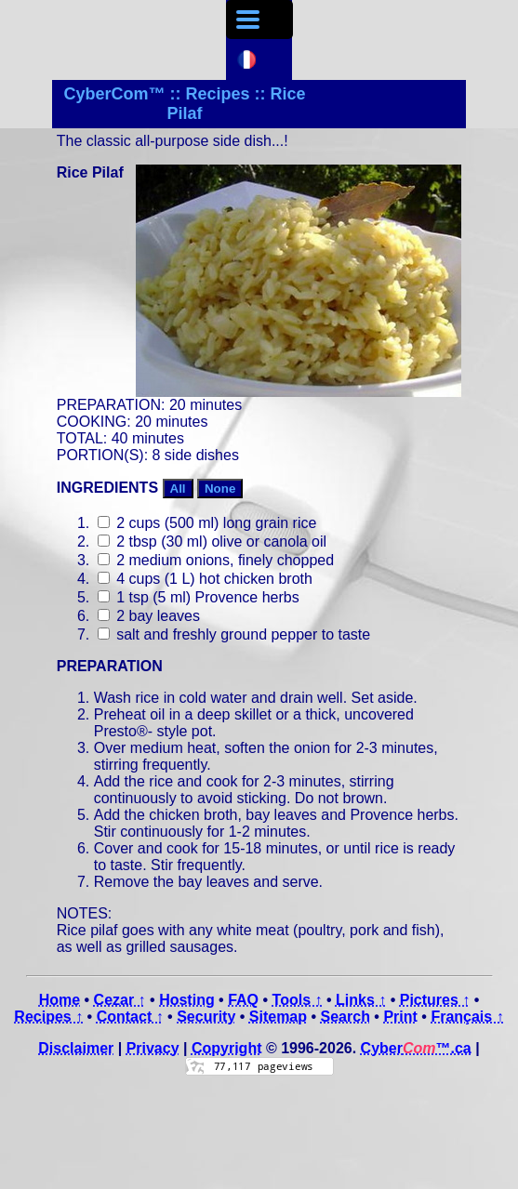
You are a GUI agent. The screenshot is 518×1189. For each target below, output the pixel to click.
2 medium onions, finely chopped (216, 560)
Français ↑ (467, 1016)
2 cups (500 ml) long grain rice (207, 523)
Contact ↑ (130, 1016)
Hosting (187, 1000)
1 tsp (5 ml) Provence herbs (198, 597)
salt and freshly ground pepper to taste (234, 634)
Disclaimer (75, 1048)
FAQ (243, 1000)
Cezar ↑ (120, 1000)
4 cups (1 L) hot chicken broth (205, 579)
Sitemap (278, 1016)
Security (206, 1016)
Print (400, 1016)
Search (345, 1016)
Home (59, 1000)
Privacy (152, 1048)
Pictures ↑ (435, 1000)
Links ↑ (361, 1000)
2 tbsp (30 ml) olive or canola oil (212, 541)
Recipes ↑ (48, 1016)
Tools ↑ (297, 1000)
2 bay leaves (149, 616)
